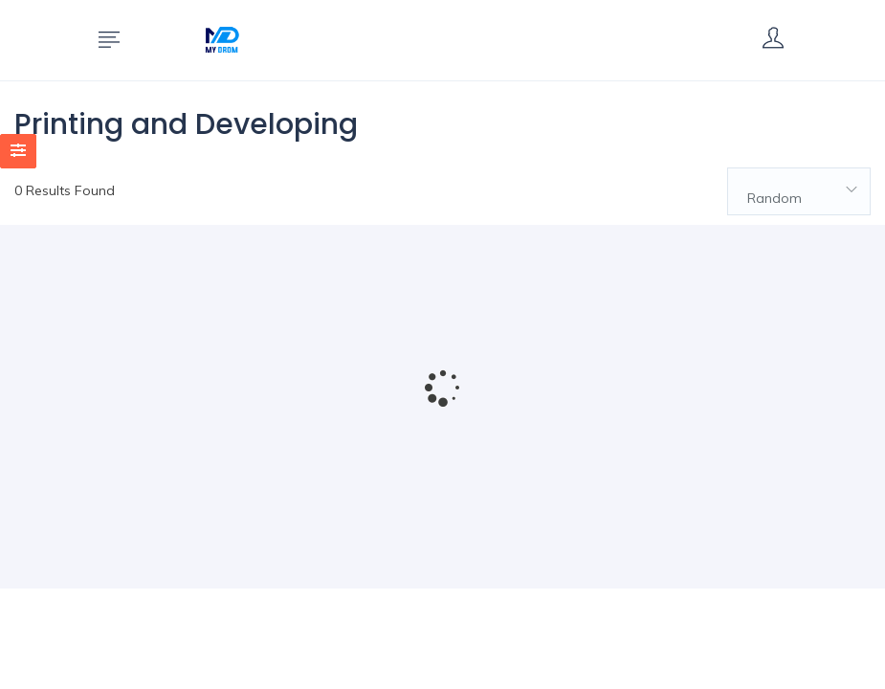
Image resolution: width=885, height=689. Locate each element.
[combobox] (799, 191)
